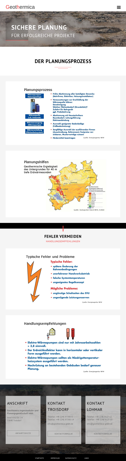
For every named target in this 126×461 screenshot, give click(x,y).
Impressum (55, 458)
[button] (121, 6)
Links (86, 458)
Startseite (39, 458)
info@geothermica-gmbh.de (60, 423)
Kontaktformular (64, 434)
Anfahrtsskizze (23, 433)
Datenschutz (70, 458)
